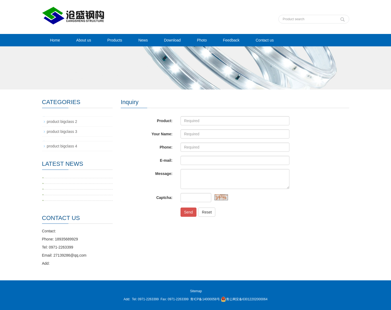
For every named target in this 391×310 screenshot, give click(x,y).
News (143, 40)
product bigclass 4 (62, 146)
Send (188, 212)
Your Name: (161, 134)
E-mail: (166, 160)
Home (55, 40)
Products (114, 40)
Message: (163, 173)
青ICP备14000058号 (205, 299)
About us (83, 40)
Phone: (166, 147)
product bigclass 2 (62, 121)
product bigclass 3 (62, 131)
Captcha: (164, 197)
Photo (202, 40)
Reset (207, 212)
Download (172, 40)
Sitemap (196, 291)
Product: (164, 121)
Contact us (265, 40)
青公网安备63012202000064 (244, 299)
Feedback (231, 40)
